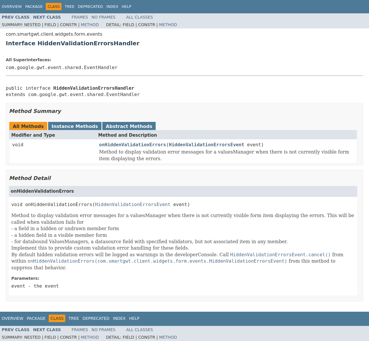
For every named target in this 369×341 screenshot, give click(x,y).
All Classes (139, 17)
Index (112, 6)
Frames (80, 17)
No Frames (104, 17)
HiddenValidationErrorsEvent (206, 144)
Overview (12, 6)
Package (34, 6)
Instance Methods (75, 126)
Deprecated (90, 6)
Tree (69, 6)
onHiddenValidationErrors (132, 144)
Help (126, 6)
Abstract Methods (129, 126)
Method (90, 24)
